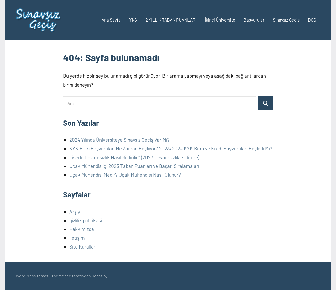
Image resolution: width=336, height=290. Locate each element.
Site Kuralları (83, 247)
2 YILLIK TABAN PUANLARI (170, 19)
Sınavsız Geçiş (286, 19)
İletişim (77, 238)
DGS (312, 19)
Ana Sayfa (111, 19)
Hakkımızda (81, 229)
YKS (133, 19)
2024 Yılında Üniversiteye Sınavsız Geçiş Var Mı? (119, 140)
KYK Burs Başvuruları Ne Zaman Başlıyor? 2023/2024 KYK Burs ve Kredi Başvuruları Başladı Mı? (170, 148)
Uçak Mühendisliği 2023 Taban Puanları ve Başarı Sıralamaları (134, 166)
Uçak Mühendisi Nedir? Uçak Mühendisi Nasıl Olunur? (125, 175)
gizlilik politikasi (85, 220)
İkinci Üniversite (220, 19)
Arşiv (74, 212)
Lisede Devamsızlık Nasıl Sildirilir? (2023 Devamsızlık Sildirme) (134, 157)
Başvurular (254, 19)
